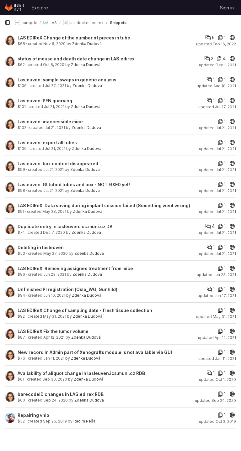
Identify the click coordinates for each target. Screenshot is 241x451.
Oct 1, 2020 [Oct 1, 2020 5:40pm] (226, 379)
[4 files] (221, 58)
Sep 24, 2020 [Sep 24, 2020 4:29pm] (55, 400)
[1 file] (221, 37)
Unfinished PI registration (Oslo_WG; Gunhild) (67, 289)
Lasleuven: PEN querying (45, 100)
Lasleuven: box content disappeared (58, 163)
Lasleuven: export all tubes (47, 142)
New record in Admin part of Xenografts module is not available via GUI (95, 352)
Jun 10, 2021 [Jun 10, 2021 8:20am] (54, 295)
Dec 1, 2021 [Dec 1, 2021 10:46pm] (226, 65)
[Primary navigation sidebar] (8, 23)
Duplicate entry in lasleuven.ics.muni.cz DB (65, 226)
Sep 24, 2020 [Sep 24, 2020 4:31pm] (224, 400)
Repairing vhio (33, 415)
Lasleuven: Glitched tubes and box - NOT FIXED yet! (74, 184)
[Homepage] (15, 8)
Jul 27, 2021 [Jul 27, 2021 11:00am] (55, 85)
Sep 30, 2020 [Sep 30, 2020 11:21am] (54, 379)
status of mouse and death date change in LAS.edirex (76, 58)
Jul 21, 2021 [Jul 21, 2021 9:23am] (53, 169)
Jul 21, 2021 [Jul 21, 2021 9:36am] (55, 148)
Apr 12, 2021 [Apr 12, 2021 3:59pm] (54, 337)
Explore (40, 7)
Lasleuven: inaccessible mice (50, 121)
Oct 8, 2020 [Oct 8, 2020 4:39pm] (53, 64)
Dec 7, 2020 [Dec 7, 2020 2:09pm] (54, 232)
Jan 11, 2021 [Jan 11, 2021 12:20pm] (53, 358)
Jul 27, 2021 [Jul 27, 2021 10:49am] (225, 107)
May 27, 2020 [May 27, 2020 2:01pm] (55, 253)
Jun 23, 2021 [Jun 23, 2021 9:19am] (54, 274)
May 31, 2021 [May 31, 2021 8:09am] (54, 316)
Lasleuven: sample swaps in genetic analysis (67, 79)
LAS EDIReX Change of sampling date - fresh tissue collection (85, 310)
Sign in (227, 7)
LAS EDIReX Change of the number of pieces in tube (74, 37)
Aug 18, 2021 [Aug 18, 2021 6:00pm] (224, 86)
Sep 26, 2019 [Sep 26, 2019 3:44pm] (55, 421)
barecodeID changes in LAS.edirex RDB (61, 394)
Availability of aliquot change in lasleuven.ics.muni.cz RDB (81, 373)
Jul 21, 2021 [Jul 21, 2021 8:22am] (226, 232)
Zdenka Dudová (87, 43)
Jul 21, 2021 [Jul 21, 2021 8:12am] (226, 253)
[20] (232, 37)
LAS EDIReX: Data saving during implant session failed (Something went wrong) (104, 205)
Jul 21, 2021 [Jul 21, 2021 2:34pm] (54, 106)
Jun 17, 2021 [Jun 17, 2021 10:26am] (225, 295)
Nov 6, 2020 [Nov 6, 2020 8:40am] (54, 43)
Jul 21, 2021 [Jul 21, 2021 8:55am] (53, 190)
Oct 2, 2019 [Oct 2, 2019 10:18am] (226, 421)
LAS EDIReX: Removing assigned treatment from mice (75, 268)
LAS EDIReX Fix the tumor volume (53, 331)
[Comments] (210, 37)
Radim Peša (84, 421)
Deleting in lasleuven (41, 247)
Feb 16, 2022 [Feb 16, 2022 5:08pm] (224, 44)
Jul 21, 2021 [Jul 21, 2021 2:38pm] (55, 127)
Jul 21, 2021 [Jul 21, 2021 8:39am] (226, 211)
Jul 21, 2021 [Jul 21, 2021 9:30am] (226, 169)
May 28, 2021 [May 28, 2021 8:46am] (54, 211)
